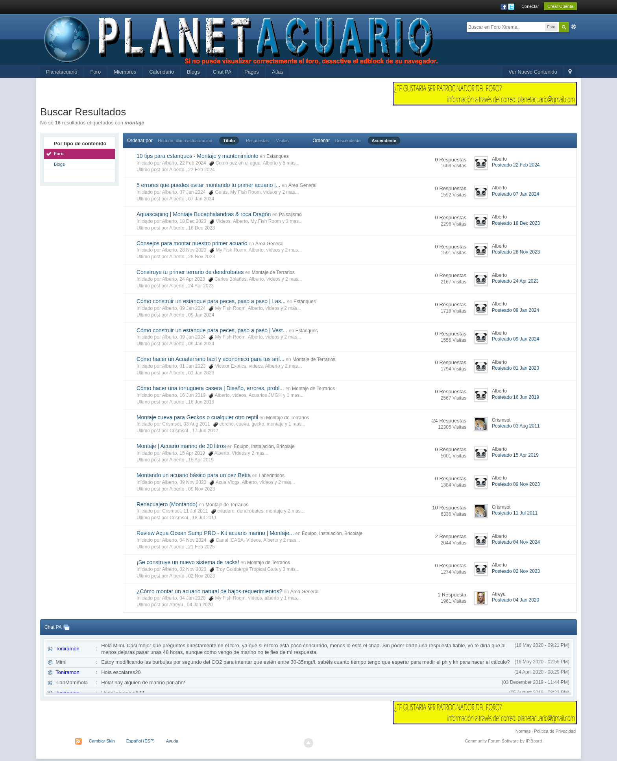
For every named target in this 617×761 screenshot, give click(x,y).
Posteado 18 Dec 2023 (516, 223)
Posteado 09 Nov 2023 (516, 484)
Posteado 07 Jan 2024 (515, 194)
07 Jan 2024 (201, 199)
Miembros (125, 72)
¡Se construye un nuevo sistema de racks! (188, 562)
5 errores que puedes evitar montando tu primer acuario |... (209, 185)
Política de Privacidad (555, 731)
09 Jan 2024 (201, 315)
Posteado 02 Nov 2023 (516, 571)
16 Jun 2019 (201, 402)
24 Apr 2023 (201, 286)
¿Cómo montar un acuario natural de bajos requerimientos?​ (209, 591)
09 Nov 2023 (201, 489)
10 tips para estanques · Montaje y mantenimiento (198, 156)
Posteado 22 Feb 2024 (515, 165)
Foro (95, 72)
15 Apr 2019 (201, 460)
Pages (251, 72)
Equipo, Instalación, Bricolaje (264, 446)
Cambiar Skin (102, 741)
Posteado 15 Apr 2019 (515, 455)
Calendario (161, 72)
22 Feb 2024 (201, 169)
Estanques (277, 156)
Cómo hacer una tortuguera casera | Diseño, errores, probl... (210, 388)
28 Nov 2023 (201, 256)
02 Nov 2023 (201, 576)
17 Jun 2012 (205, 430)
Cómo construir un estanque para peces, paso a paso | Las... (211, 301)
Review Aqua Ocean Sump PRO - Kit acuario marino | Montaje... (215, 533)
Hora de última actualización (185, 140)
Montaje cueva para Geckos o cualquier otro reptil (197, 417)
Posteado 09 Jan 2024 (515, 310)
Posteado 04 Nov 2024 (516, 542)
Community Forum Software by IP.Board (503, 741)
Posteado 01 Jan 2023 (515, 368)
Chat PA (222, 72)
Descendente (348, 140)
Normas (523, 731)
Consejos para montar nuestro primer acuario (192, 243)
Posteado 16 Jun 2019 (515, 397)
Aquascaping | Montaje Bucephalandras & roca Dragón (204, 214)
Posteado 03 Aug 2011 (515, 426)
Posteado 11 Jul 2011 (515, 513)
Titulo (229, 140)
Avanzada (574, 27)
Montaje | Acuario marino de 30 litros (181, 446)
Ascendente (384, 140)
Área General (302, 185)
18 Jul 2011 (204, 517)
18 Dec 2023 (201, 228)
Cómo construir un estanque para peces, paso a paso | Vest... (212, 330)
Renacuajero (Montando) (167, 504)
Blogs (193, 72)
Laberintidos (271, 475)
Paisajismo (290, 214)
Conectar (530, 6)
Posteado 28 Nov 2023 (516, 252)
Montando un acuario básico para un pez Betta (194, 475)
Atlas (277, 72)
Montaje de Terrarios (273, 272)
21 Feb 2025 (201, 547)
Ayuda (172, 741)
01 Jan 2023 (201, 373)
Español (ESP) (140, 741)
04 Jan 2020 (200, 604)
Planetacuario (62, 72)
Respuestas (257, 140)
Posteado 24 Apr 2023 (515, 281)
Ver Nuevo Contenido (532, 72)
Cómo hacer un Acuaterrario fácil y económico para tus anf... (210, 359)
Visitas (282, 140)
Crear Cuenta (560, 6)
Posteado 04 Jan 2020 (515, 600)
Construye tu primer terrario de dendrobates (190, 272)
